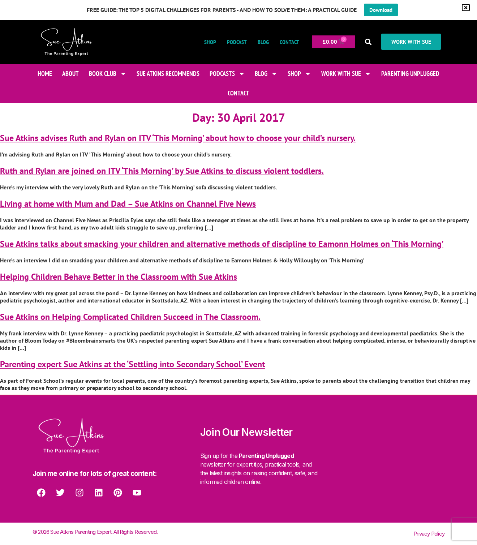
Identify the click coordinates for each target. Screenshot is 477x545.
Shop (208, 42)
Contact (287, 42)
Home (45, 73)
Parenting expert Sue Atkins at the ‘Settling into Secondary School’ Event (132, 364)
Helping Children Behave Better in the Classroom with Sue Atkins (118, 276)
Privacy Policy (428, 533)
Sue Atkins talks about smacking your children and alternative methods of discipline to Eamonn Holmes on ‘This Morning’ (221, 243)
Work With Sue (346, 74)
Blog (261, 42)
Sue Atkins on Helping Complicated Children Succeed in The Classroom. (130, 316)
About (70, 73)
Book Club (107, 74)
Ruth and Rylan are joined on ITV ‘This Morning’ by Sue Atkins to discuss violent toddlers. (162, 170)
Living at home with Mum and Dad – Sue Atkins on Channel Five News (128, 203)
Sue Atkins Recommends (168, 73)
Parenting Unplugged (410, 73)
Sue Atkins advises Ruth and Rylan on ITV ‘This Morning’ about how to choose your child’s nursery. (178, 137)
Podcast (235, 42)
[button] (366, 42)
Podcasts (227, 74)
